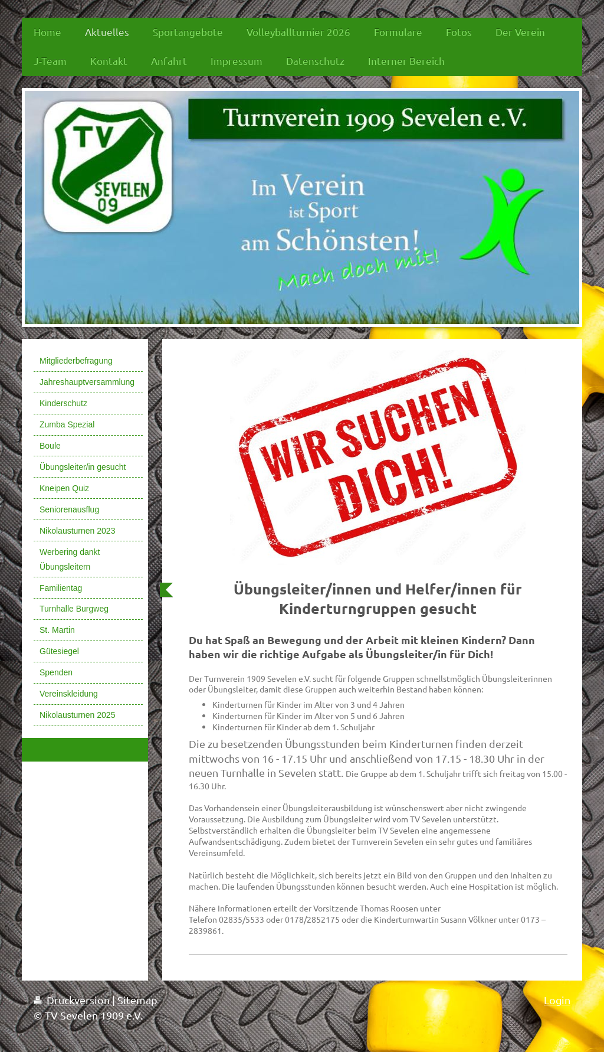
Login (557, 1000)
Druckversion (73, 1000)
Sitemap (137, 1000)
